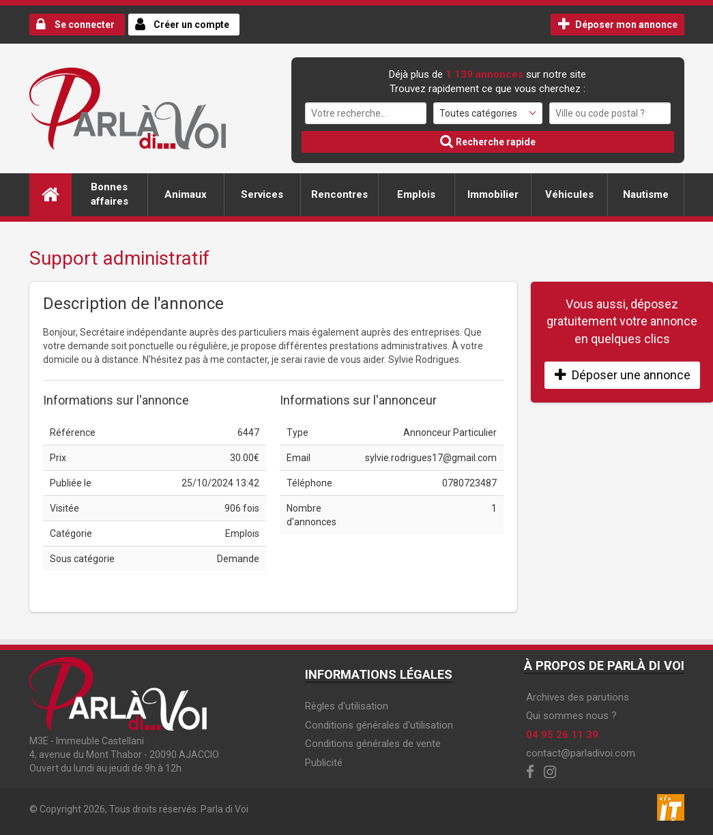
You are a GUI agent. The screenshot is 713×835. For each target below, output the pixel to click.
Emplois (416, 194)
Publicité (324, 763)
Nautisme (646, 194)
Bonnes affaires (109, 194)
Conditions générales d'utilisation (379, 725)
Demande (238, 558)
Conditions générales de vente (373, 743)
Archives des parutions (577, 697)
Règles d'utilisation (346, 706)
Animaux (185, 194)
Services (262, 194)
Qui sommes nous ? (571, 715)
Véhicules (569, 194)
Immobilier (493, 194)
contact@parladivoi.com (580, 753)
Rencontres (339, 194)
